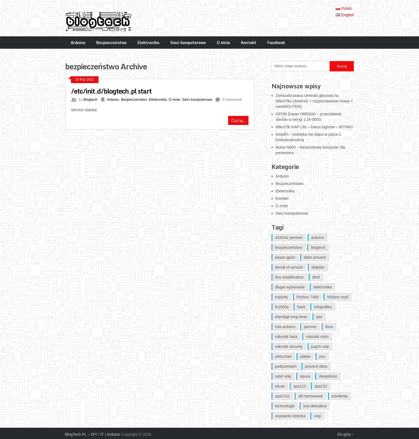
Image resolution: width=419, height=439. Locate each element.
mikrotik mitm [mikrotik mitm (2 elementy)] (317, 336)
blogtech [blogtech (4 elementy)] (318, 247)
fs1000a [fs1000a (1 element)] (282, 307)
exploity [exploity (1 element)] (281, 297)
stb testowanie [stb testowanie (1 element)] (310, 396)
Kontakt (248, 42)
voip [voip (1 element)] (317, 416)
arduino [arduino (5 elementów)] (317, 237)
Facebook (276, 42)
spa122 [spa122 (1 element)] (320, 386)
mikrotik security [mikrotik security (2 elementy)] (289, 346)
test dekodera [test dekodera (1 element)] (315, 406)
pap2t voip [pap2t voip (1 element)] (320, 346)
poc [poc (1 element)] (322, 356)
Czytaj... (238, 120)
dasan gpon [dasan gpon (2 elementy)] (285, 257)
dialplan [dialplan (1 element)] (318, 267)
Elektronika (148, 42)
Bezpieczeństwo (111, 42)
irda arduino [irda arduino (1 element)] (285, 327)
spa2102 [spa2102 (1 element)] (282, 396)
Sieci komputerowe (188, 42)
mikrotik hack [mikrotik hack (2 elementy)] (286, 336)
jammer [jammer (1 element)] (310, 327)
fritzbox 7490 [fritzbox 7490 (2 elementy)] (308, 297)
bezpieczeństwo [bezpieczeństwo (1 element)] (289, 247)
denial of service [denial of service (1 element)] (289, 267)
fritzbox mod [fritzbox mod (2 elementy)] (337, 297)
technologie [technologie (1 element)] (285, 406)
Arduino (78, 42)
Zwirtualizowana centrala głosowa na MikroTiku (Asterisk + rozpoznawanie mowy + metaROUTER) (314, 101)
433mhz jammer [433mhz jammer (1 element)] (289, 237)
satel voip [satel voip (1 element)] (283, 376)
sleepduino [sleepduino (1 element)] (328, 376)
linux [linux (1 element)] (329, 327)
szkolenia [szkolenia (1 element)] (339, 396)
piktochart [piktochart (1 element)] (283, 356)
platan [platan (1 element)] (305, 356)
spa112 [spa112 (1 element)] (299, 386)
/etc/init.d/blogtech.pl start (111, 91)
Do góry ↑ (346, 434)
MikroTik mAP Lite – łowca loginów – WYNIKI (314, 127)
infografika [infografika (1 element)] (323, 307)
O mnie (223, 42)
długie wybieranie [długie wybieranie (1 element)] (290, 287)
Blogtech (90, 99)
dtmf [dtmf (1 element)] (316, 277)
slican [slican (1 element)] (280, 386)
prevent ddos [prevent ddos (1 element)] (316, 366)
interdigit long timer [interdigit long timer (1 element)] (291, 317)
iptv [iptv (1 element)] (319, 317)
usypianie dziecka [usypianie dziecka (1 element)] (290, 416)
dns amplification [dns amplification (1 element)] (289, 277)
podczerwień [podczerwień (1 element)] (286, 366)
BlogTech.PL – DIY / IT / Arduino (92, 434)
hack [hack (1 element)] (301, 307)
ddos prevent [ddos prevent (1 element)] (315, 257)
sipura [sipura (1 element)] (305, 376)
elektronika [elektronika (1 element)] (322, 287)
